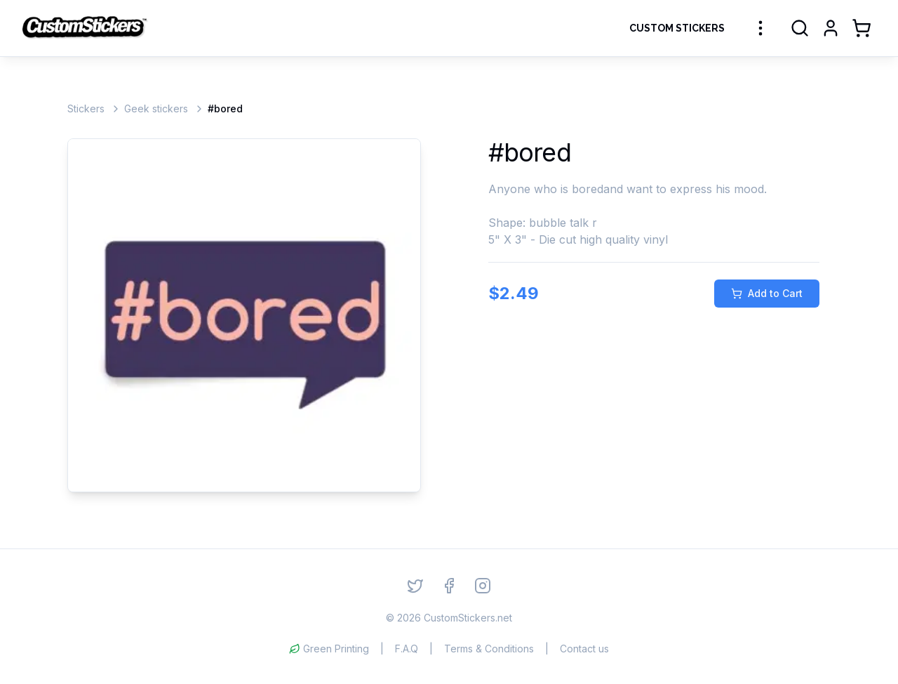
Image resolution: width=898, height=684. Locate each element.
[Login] (831, 28)
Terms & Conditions (489, 649)
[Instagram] (482, 585)
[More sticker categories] (760, 28)
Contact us (584, 649)
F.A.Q (406, 649)
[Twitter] (415, 585)
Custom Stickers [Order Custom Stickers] (677, 28)
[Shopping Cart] (861, 28)
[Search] (800, 28)
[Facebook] (449, 585)
